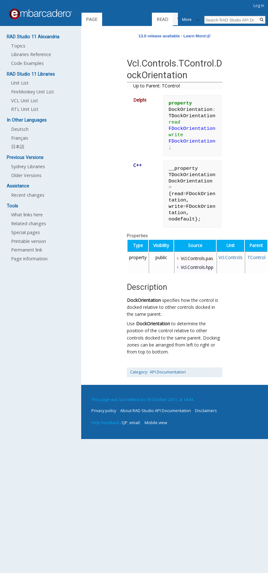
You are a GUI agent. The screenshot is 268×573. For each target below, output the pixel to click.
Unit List (20, 83)
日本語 (17, 146)
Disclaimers (206, 410)
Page (91, 19)
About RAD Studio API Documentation (155, 410)
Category (138, 372)
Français (19, 138)
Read (166, 19)
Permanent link (26, 250)
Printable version (28, 241)
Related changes (28, 223)
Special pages (25, 232)
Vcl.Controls (231, 257)
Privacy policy (103, 410)
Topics (18, 46)
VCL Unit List (24, 101)
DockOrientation (144, 300)
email (134, 422)
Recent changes (27, 195)
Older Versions (26, 175)
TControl (256, 257)
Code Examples (27, 63)
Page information (29, 259)
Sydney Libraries (28, 166)
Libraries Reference (31, 54)
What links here (27, 215)
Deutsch (20, 129)
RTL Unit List (24, 109)
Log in (258, 5)
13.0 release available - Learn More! (173, 36)
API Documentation (168, 372)
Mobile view (156, 422)
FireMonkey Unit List (32, 92)
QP (124, 422)
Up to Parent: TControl (156, 86)
